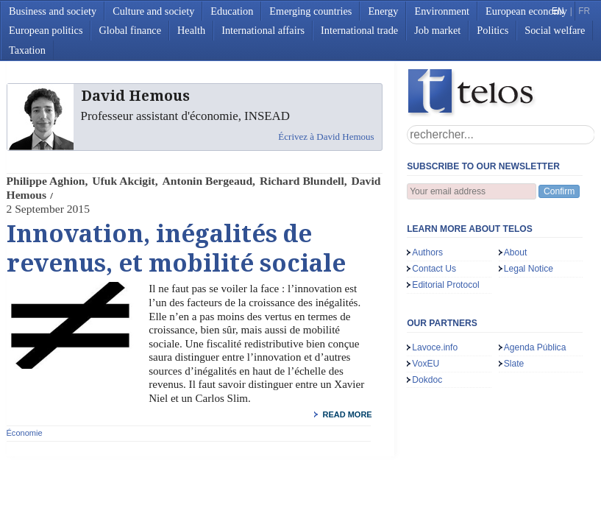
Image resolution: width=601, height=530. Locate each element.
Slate (514, 363)
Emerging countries (310, 11)
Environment (441, 11)
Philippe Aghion (46, 180)
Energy (383, 11)
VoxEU (425, 363)
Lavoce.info (435, 347)
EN (557, 11)
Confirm (559, 191)
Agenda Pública (535, 347)
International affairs (263, 30)
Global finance (130, 30)
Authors (427, 252)
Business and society (52, 11)
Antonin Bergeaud (208, 180)
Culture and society (153, 11)
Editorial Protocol (445, 285)
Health (191, 30)
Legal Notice (528, 269)
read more (346, 414)
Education (231, 11)
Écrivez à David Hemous (326, 136)
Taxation (27, 50)
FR (584, 11)
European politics (45, 30)
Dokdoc (427, 380)
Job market (437, 30)
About (515, 252)
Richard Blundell (302, 180)
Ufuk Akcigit (123, 180)
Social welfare (554, 30)
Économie (25, 432)
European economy (526, 11)
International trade (359, 30)
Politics (492, 30)
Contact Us (434, 269)
